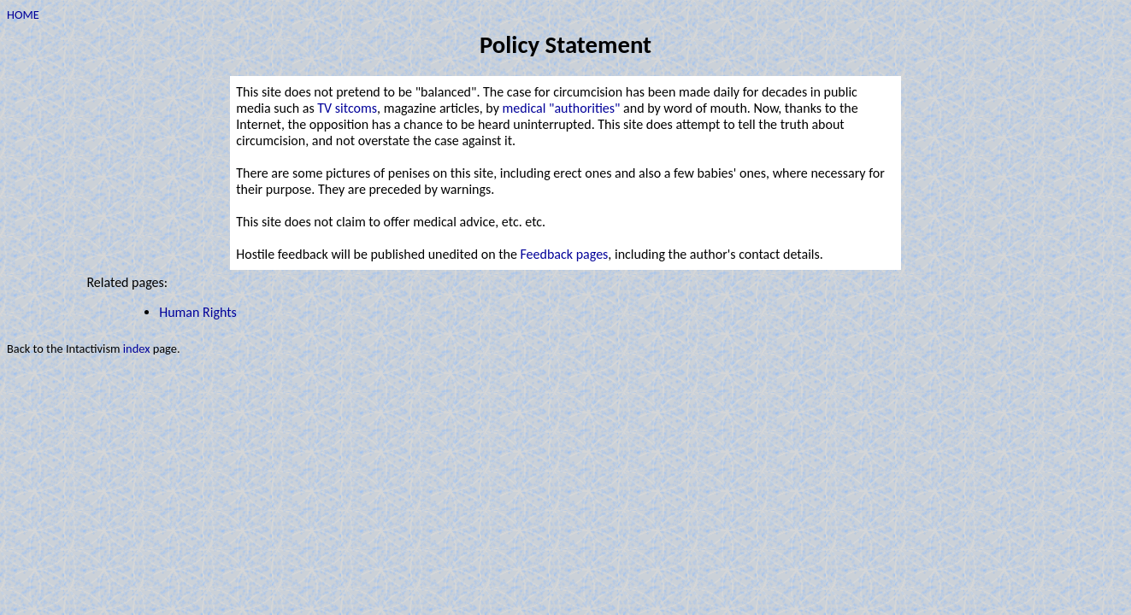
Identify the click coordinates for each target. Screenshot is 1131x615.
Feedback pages (565, 254)
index (136, 348)
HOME (23, 14)
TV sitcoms (347, 108)
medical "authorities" (562, 108)
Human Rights (198, 312)
